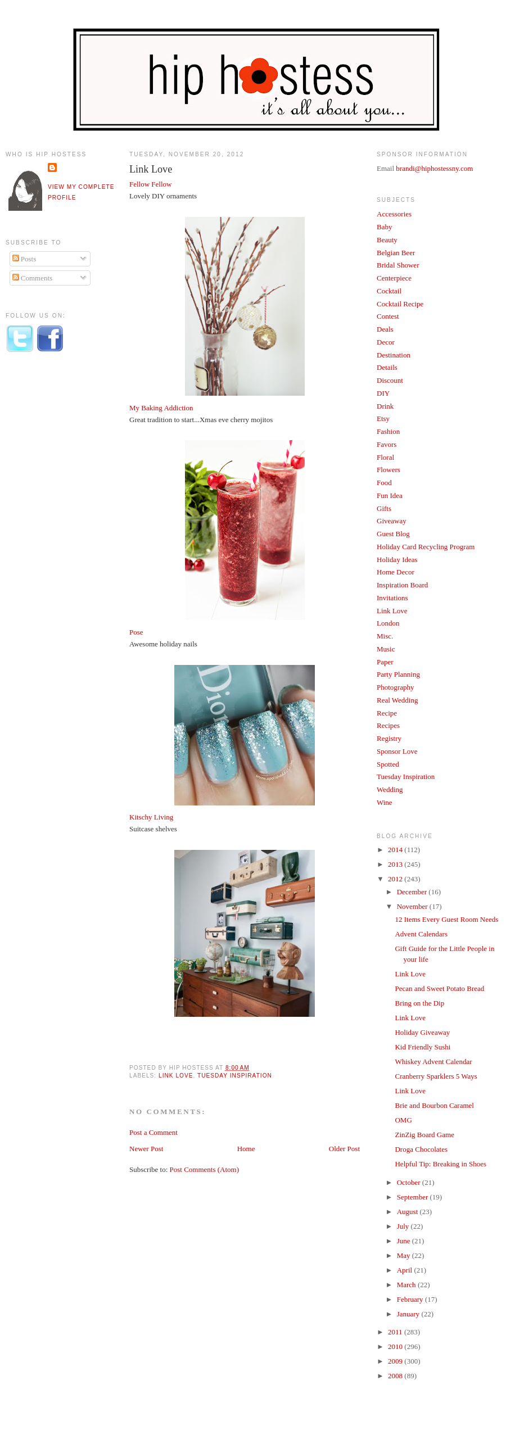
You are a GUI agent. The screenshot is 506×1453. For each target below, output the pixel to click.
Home (246, 1148)
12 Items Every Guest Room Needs (446, 919)
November (413, 906)
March (407, 1284)
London (388, 623)
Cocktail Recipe (400, 304)
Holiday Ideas (397, 559)
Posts (24, 259)
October (409, 1182)
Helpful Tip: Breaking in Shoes (440, 1164)
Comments (32, 278)
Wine (384, 802)
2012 (396, 879)
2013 (396, 864)
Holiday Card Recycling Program (426, 546)
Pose (136, 632)
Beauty (387, 240)
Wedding (390, 789)
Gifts (384, 508)
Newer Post (146, 1148)
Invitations (392, 598)
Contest (388, 316)
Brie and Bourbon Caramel (434, 1105)
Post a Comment (153, 1132)
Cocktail (389, 291)
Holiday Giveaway (422, 1032)
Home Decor (395, 572)
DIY (383, 393)
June (404, 1241)
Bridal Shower (398, 265)
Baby (384, 227)
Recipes (388, 725)
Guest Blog (393, 533)
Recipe (387, 713)
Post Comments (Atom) (205, 1169)
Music (386, 649)
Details (387, 367)
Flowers (388, 469)
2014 (396, 849)
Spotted (388, 764)
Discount (390, 380)
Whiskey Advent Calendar (433, 1061)
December (413, 892)
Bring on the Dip (419, 1003)
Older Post (344, 1148)
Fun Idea (390, 495)
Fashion (388, 431)
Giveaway (391, 521)
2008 (396, 1375)
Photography (395, 687)
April (405, 1270)
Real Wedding (397, 700)
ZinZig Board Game (424, 1134)
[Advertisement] (51, 547)
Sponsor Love (397, 751)
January (409, 1314)
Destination (393, 355)
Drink (385, 406)
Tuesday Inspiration (234, 1075)
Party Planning (398, 674)
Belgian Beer (396, 252)
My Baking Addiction (161, 408)
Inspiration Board (402, 585)
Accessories (394, 214)
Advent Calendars (421, 934)
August (408, 1211)
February (411, 1299)
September (413, 1197)
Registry (389, 738)
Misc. (385, 636)
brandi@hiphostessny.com (434, 168)
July (404, 1226)
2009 (396, 1361)
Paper (385, 662)
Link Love (150, 169)
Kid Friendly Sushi (422, 1047)
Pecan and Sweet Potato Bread (439, 988)
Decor (386, 342)
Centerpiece (394, 278)
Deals (385, 329)
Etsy (383, 418)
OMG (403, 1120)
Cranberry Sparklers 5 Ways (436, 1076)
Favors (386, 444)
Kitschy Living (151, 817)
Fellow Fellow (150, 184)
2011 (396, 1332)
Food (384, 482)
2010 (396, 1346)
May (404, 1255)
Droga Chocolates (421, 1149)
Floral (385, 457)
